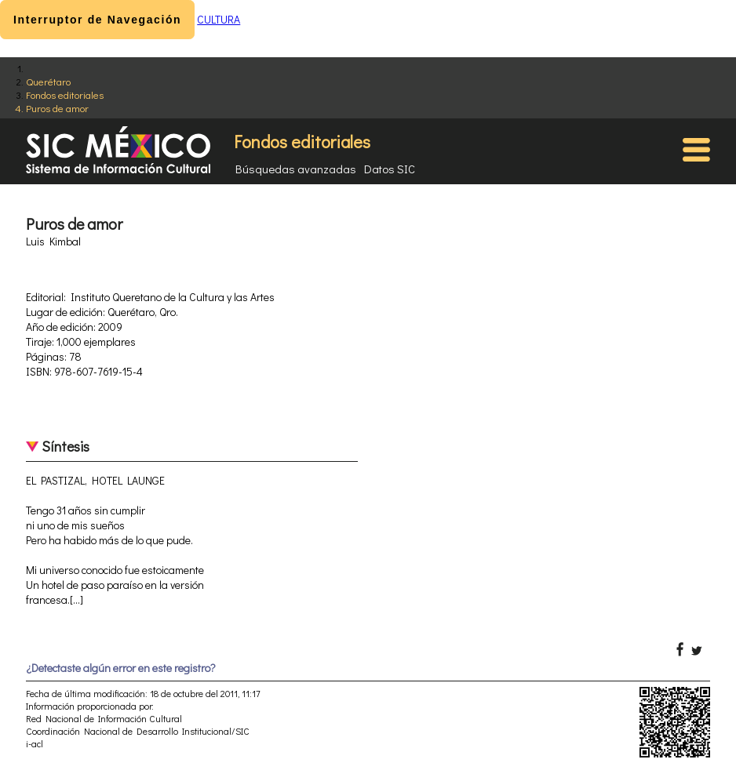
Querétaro (48, 81)
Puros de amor (57, 107)
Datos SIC (389, 168)
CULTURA (218, 19)
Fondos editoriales (65, 94)
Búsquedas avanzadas (295, 168)
